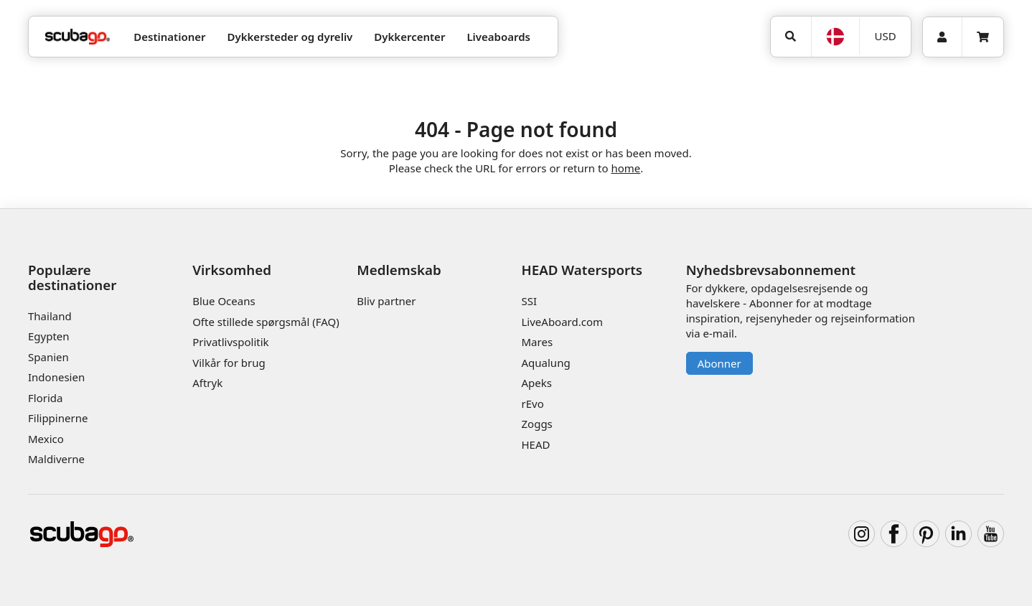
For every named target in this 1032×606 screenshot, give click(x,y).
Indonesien (56, 377)
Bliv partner (386, 301)
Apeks (537, 383)
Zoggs (537, 423)
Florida (45, 398)
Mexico (46, 439)
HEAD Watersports (582, 270)
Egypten (49, 336)
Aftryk (207, 383)
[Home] (77, 37)
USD (885, 36)
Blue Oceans (223, 301)
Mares (537, 342)
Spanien (48, 357)
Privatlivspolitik (230, 342)
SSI (530, 301)
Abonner (719, 363)
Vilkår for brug (229, 362)
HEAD (536, 444)
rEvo (533, 403)
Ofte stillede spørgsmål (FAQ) (265, 321)
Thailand (50, 316)
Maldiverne (56, 459)
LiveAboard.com (563, 321)
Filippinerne (58, 418)
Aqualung (546, 362)
